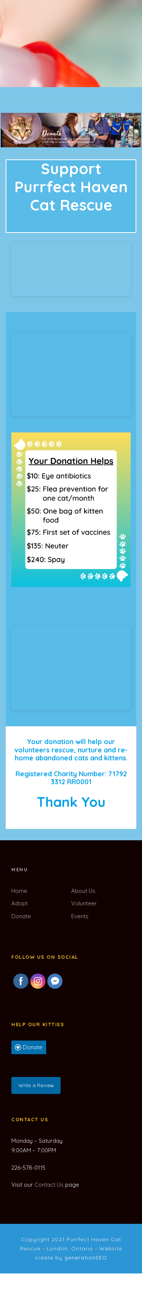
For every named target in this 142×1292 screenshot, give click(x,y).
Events (80, 916)
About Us (83, 890)
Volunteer (84, 903)
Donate (21, 916)
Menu (19, 869)
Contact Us (49, 1183)
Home (19, 890)
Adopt (19, 903)
